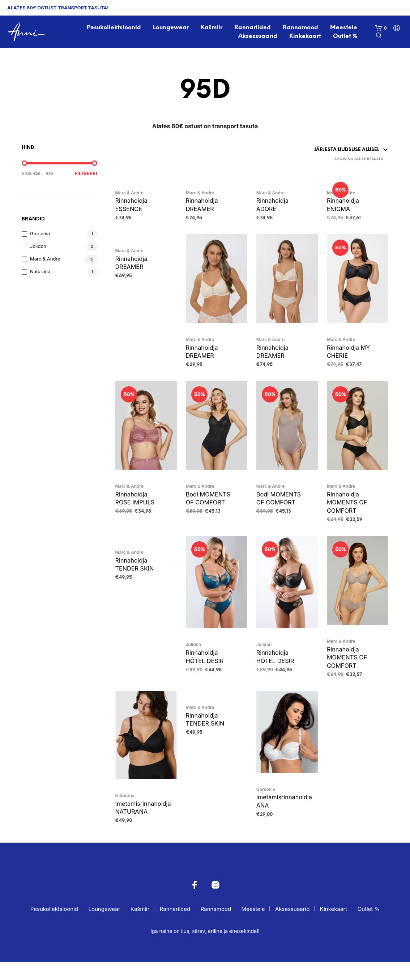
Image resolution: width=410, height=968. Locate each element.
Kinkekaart (305, 37)
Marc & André (45, 260)
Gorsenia (40, 234)
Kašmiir (212, 28)
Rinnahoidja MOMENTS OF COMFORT (348, 505)
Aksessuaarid (258, 37)
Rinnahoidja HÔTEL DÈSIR (206, 660)
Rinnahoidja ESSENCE (132, 206)
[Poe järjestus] (322, 150)
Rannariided (253, 28)
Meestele (344, 28)
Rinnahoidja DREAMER (202, 206)
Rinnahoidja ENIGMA (343, 206)
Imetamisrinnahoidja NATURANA (144, 813)
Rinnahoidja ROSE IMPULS (136, 501)
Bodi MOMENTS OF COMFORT (209, 501)
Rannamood (301, 28)
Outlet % (345, 37)
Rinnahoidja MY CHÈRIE (349, 353)
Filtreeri (86, 175)
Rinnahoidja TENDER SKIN (135, 568)
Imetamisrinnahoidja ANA (285, 806)
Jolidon (38, 247)
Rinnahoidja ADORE (273, 206)
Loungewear (171, 28)
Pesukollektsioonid (114, 28)
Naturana (40, 272)
